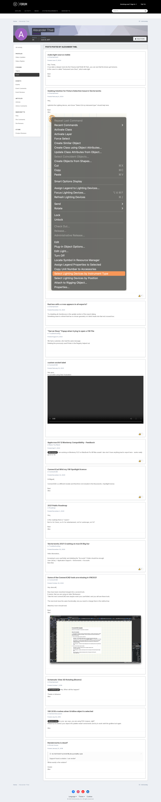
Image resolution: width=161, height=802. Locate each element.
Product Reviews (21, 133)
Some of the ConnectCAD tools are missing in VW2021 (72, 577)
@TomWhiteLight (54, 689)
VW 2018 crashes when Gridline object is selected (70, 711)
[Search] (121, 10)
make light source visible (59, 55)
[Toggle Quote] (50, 754)
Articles (18, 102)
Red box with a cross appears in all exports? (67, 304)
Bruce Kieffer (74, 754)
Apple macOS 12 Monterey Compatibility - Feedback (71, 442)
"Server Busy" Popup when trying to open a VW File (71, 331)
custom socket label (57, 363)
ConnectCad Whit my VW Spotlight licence (67, 469)
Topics (18, 71)
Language (73, 796)
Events (18, 84)
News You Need (54, 445)
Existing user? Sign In (128, 4)
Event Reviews (20, 92)
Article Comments (21, 106)
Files (17, 116)
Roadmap (52, 508)
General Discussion (55, 714)
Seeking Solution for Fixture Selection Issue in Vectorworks (74, 91)
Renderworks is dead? (58, 743)
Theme (82, 796)
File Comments (20, 119)
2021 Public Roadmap (57, 505)
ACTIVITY (28, 11)
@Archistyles (53, 452)
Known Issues (53, 745)
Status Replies (20, 61)
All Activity (19, 47)
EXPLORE (18, 11)
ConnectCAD (53, 365)
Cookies (89, 796)
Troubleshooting (54, 333)
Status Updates (20, 57)
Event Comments (21, 88)
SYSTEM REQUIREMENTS (50, 11)
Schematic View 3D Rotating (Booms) (65, 680)
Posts (17, 74)
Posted (54, 60)
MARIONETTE (66, 11)
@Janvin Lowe (53, 721)
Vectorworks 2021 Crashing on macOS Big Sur (69, 544)
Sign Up (143, 4)
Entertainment (53, 57)
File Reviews (20, 123)
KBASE (36, 11)
